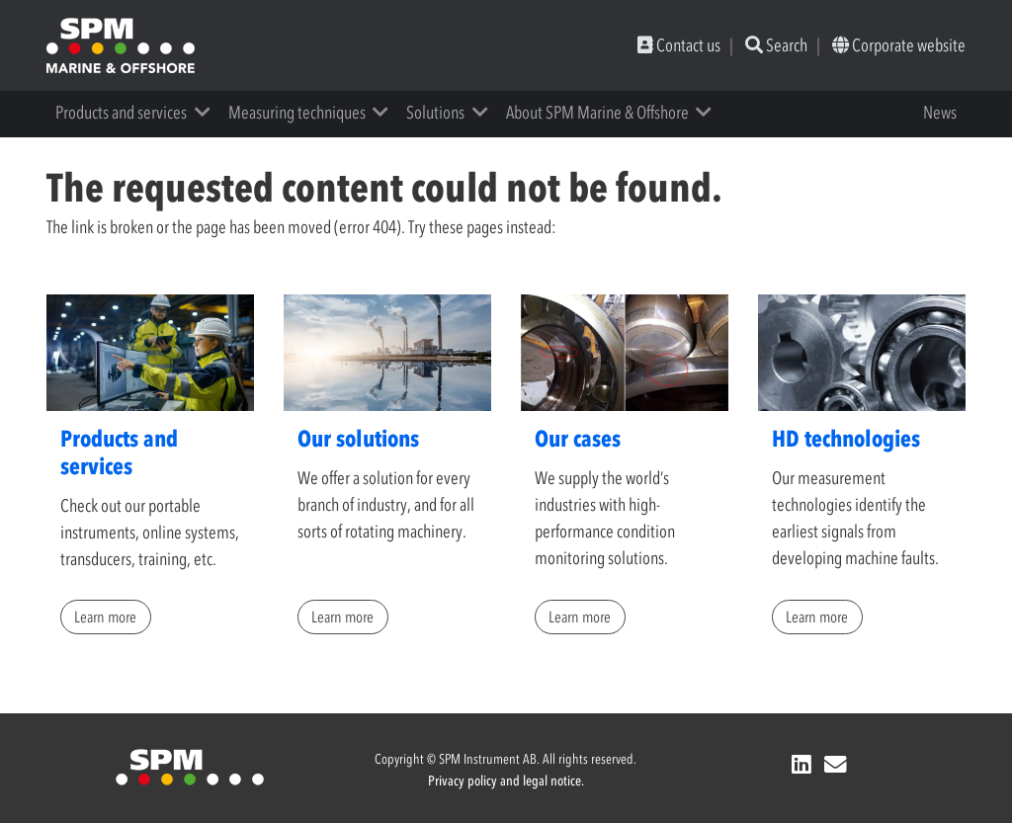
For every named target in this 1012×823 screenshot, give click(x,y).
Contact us (678, 45)
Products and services (121, 112)
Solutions (435, 112)
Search (776, 45)
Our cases (578, 439)
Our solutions (358, 439)
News (940, 112)
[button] (209, 112)
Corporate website (899, 45)
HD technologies (846, 439)
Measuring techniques (297, 112)
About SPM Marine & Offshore (597, 112)
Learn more (105, 616)
